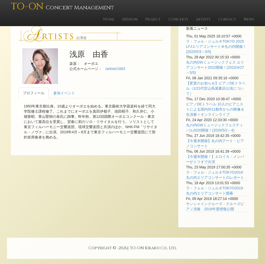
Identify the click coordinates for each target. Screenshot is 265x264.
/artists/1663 (115, 69)
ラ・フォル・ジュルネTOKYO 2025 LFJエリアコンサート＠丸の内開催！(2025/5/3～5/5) (216, 46)
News (249, 19)
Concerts (178, 19)
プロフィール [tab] (34, 93)
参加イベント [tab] (64, 93)
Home (108, 19)
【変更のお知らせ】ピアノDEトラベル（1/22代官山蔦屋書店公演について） (215, 88)
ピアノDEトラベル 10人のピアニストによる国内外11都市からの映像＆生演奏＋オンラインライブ (215, 109)
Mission (129, 19)
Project (153, 19)
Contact (227, 19)
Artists (203, 19)
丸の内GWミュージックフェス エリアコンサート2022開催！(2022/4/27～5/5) (215, 67)
